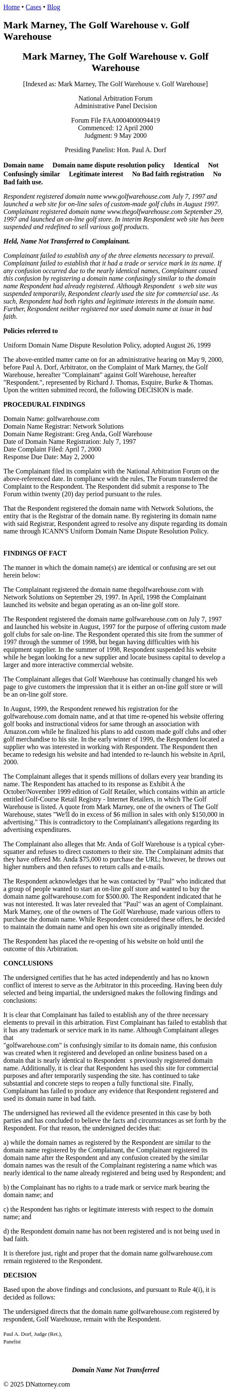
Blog (53, 7)
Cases (33, 7)
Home (11, 7)
